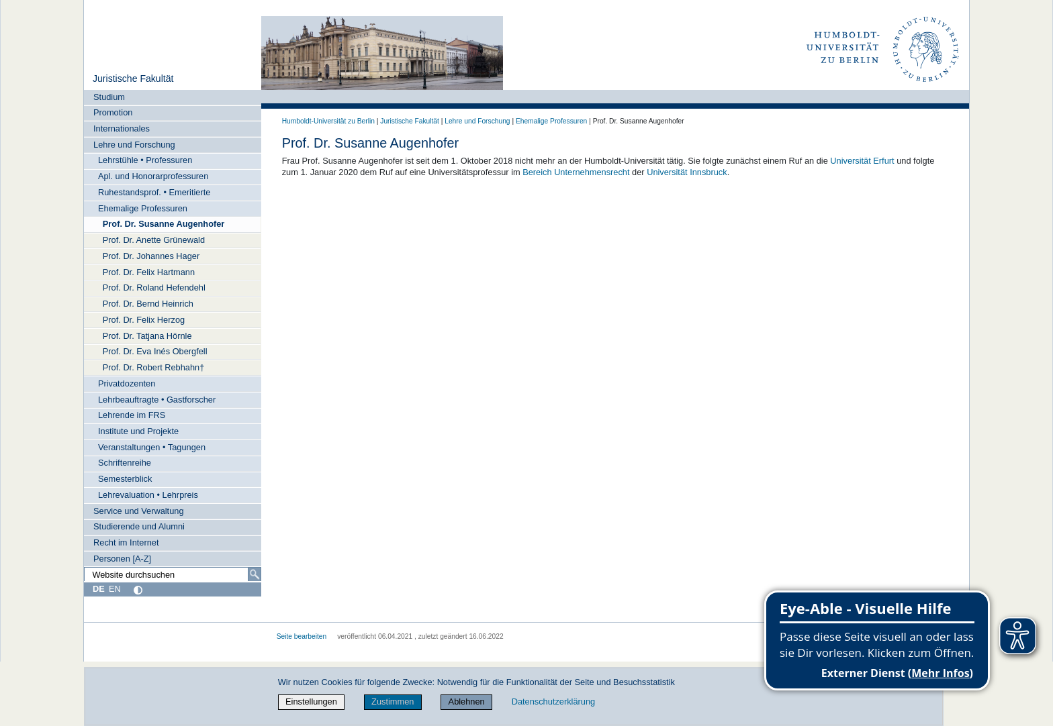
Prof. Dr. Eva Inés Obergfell (155, 351)
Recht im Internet (125, 542)
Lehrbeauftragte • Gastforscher (157, 400)
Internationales (121, 128)
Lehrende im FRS (131, 415)
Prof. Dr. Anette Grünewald (154, 240)
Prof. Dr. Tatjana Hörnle (147, 336)
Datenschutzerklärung (553, 701)
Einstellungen (311, 701)
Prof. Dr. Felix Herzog (144, 320)
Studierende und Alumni (139, 526)
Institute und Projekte (138, 431)
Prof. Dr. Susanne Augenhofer (164, 224)
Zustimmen (392, 701)
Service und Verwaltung (138, 511)
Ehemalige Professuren (142, 208)
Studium (109, 97)
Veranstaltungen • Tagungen (151, 447)
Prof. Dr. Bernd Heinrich (148, 304)
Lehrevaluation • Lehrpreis (148, 495)
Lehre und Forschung (134, 145)
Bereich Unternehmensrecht (575, 172)
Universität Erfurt (862, 161)
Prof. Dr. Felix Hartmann (149, 272)
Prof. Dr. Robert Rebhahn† (154, 367)
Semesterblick (125, 479)
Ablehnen (467, 701)
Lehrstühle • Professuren (145, 160)
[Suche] (254, 574)
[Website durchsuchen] (172, 574)
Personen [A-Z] (122, 559)
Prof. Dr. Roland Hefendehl (154, 287)
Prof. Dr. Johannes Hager (151, 256)
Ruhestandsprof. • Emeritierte (154, 192)
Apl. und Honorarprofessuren (153, 176)
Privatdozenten (126, 383)
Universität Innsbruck (687, 172)
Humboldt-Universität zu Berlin (328, 121)
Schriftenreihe (124, 463)
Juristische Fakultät (133, 78)
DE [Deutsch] (99, 589)
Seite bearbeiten (302, 636)
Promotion (112, 112)
